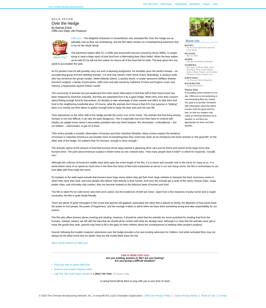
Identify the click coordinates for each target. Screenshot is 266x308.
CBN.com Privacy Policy (157, 295)
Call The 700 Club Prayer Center (72, 273)
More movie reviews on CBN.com (70, 243)
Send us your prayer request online (73, 269)
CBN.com (76, 38)
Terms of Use (208, 295)
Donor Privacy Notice (186, 295)
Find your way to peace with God (72, 264)
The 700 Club (150, 4)
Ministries (195, 4)
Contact (223, 295)
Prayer (206, 4)
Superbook (181, 4)
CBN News (166, 4)
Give (215, 4)
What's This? (60, 56)
